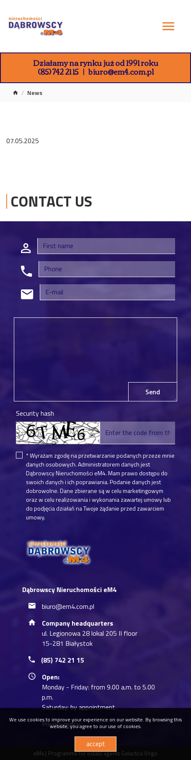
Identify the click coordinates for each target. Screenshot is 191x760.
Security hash (35, 413)
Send (152, 392)
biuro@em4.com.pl (121, 71)
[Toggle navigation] (168, 27)
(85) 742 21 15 (58, 71)
